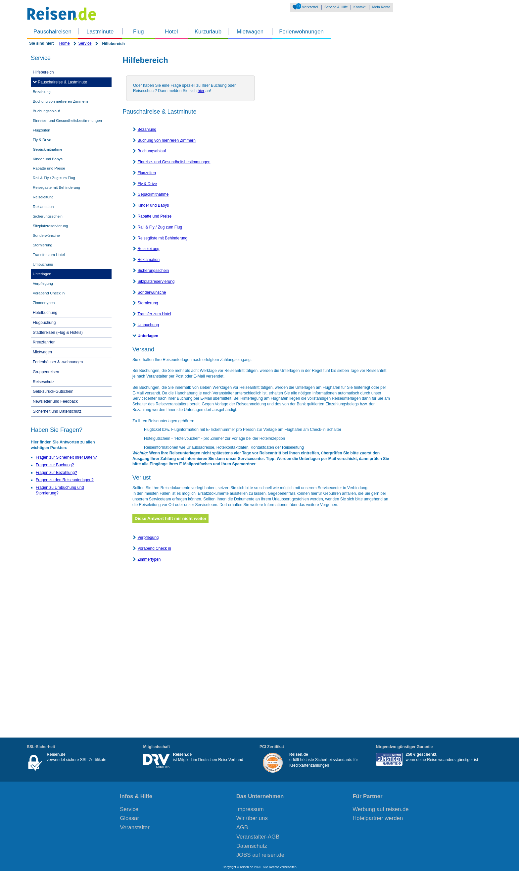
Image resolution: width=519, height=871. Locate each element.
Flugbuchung (44, 322)
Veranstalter (135, 827)
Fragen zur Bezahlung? (56, 472)
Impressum (250, 809)
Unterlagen (147, 335)
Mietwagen (250, 31)
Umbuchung (148, 325)
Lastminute (100, 31)
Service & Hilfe (336, 7)
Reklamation (148, 259)
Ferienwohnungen (301, 31)
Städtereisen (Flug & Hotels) (58, 332)
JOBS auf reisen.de (260, 855)
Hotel (171, 31)
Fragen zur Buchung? (55, 465)
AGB (242, 827)
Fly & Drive (147, 183)
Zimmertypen (149, 559)
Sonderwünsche (151, 292)
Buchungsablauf (151, 151)
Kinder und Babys (153, 205)
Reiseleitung (148, 248)
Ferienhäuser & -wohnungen (58, 362)
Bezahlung (146, 129)
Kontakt (360, 7)
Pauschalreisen (52, 31)
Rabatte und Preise (154, 216)
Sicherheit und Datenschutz (57, 411)
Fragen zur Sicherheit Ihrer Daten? (66, 457)
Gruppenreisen (46, 372)
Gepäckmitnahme (152, 194)
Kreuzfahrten (44, 342)
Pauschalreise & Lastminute (62, 82)
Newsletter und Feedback (55, 401)
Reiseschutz (43, 382)
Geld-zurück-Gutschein (53, 391)
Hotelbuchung (45, 312)
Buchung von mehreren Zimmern (166, 140)
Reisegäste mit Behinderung (162, 238)
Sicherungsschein (153, 270)
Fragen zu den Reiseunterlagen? (65, 480)
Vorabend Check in (154, 548)
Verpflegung (148, 537)
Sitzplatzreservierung (155, 281)
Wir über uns (252, 818)
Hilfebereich (43, 72)
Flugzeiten (146, 173)
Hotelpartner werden (378, 818)
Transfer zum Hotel (154, 314)
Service (85, 43)
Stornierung (147, 303)
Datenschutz (251, 846)
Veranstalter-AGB (258, 837)
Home (64, 43)
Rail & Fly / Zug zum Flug (159, 227)
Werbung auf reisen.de (380, 809)
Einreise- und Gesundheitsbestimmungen (173, 162)
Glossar (129, 818)
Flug (138, 31)
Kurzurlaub (208, 31)
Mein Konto (381, 7)
